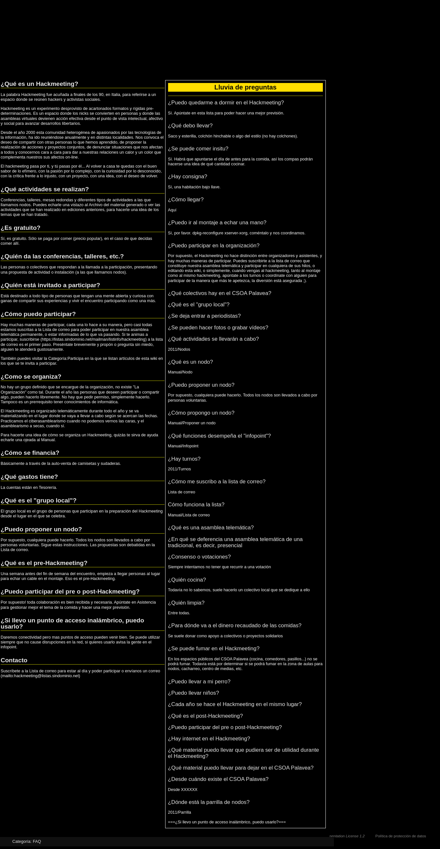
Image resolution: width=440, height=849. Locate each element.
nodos (119, 272)
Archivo (96, 205)
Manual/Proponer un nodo (192, 423)
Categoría (21, 841)
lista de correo (289, 261)
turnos (255, 275)
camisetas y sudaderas (99, 463)
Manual (48, 440)
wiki (153, 358)
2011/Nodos (179, 349)
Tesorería (47, 487)
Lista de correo (56, 329)
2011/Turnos (179, 469)
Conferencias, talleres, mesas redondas (37, 200)
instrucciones (76, 545)
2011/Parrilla (179, 812)
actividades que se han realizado (31, 209)
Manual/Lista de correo (189, 515)
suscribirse (30, 339)
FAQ (37, 841)
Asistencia (146, 602)
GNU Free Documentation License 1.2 (333, 836)
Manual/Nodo (180, 372)
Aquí (172, 210)
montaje (313, 270)
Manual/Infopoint (183, 446)
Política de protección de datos (400, 836)
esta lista (205, 113)
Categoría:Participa (66, 358)
